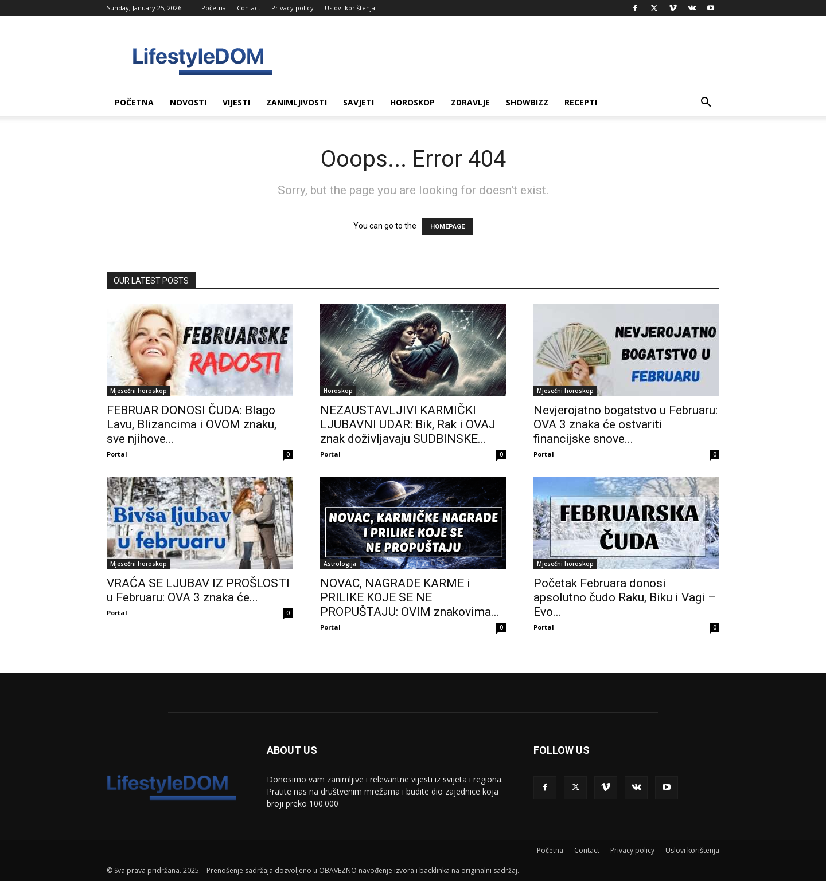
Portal (117, 454)
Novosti (188, 102)
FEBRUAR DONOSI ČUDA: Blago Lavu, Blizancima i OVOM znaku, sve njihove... (191, 424)
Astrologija (340, 564)
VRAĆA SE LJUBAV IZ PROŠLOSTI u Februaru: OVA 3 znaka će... (198, 590)
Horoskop (412, 102)
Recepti (580, 102)
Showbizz (527, 102)
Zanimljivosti (296, 102)
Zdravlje (470, 102)
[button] (705, 103)
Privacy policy (292, 7)
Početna (213, 7)
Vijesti (236, 102)
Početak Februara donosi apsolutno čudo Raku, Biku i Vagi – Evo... (624, 597)
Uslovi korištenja (350, 7)
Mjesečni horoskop (138, 391)
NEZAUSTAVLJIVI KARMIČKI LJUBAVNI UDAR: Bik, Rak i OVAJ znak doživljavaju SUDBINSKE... (408, 424)
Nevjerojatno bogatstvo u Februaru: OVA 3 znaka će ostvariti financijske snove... (625, 424)
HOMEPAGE (447, 226)
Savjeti (358, 102)
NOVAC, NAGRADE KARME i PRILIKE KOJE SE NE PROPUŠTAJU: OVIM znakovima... (410, 597)
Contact (248, 7)
